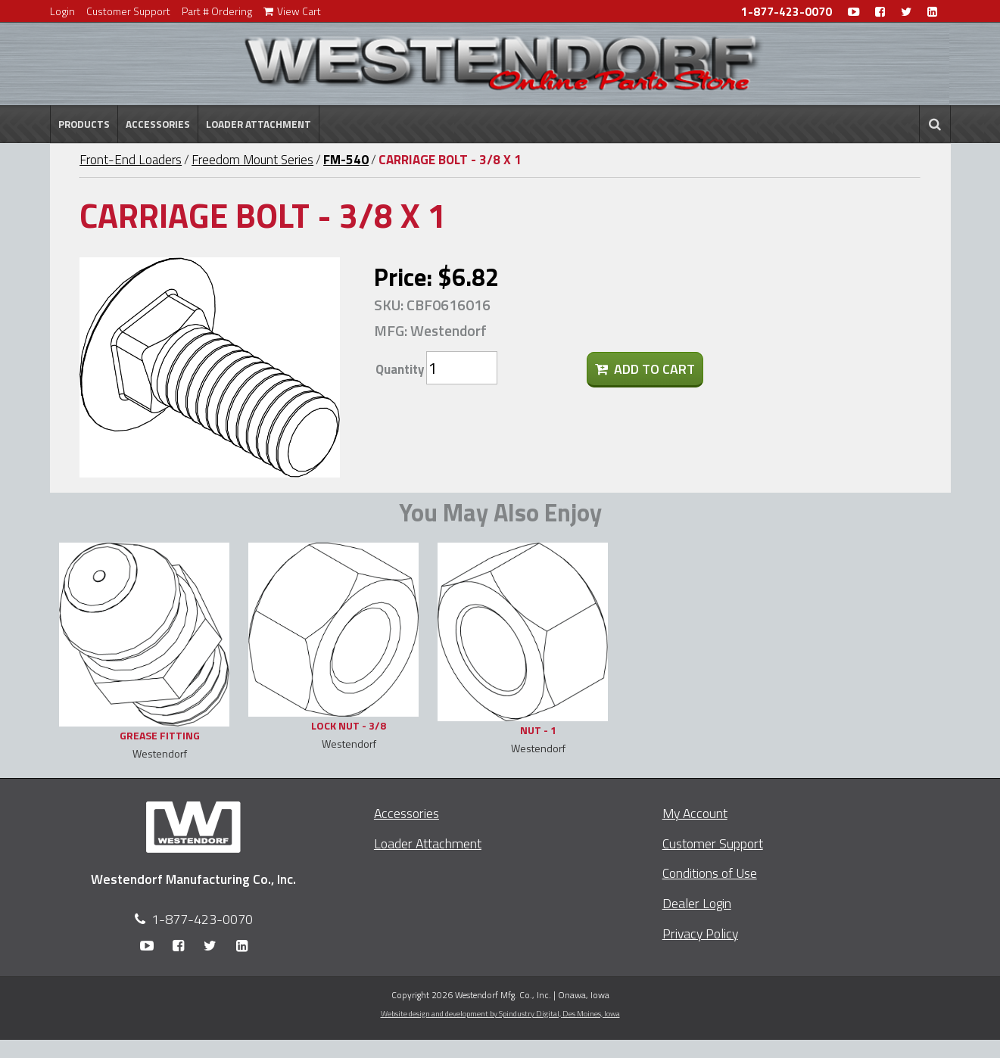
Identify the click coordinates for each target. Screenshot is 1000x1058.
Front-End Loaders (130, 160)
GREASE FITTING (160, 735)
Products (84, 124)
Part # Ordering (217, 11)
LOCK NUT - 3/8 (348, 725)
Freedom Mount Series (252, 160)
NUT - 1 (538, 730)
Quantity (399, 369)
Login (62, 11)
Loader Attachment (258, 124)
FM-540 (346, 160)
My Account (694, 813)
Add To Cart (645, 369)
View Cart (292, 11)
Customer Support (128, 11)
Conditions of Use (709, 873)
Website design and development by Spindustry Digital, (500, 1013)
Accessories (158, 124)
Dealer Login (696, 903)
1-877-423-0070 (786, 11)
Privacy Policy (700, 933)
